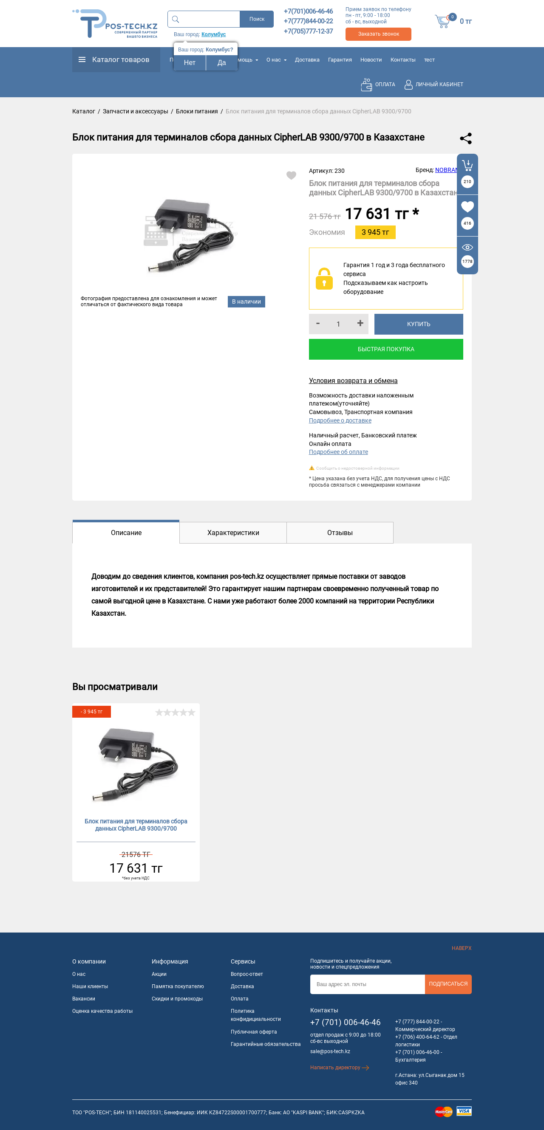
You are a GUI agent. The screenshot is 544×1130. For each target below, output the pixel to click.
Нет (190, 62)
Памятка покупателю (178, 986)
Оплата (240, 999)
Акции (159, 974)
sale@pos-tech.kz (330, 1051)
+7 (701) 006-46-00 (417, 1052)
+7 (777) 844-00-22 (417, 1022)
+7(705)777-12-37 (308, 31)
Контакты (403, 59)
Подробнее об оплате (338, 451)
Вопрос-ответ (247, 974)
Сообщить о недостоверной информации (358, 468)
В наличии (246, 301)
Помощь (244, 59)
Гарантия (340, 59)
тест (429, 59)
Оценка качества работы (102, 1011)
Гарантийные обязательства (266, 1044)
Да (222, 62)
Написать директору (339, 1068)
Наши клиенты (90, 986)
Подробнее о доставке (340, 420)
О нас (276, 59)
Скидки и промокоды (177, 999)
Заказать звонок (378, 34)
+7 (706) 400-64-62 (417, 1037)
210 (467, 181)
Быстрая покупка (386, 349)
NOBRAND (449, 169)
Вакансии (83, 999)
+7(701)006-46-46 (308, 11)
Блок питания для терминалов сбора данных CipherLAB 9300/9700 (136, 825)
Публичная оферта (254, 1032)
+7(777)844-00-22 (308, 21)
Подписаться (448, 984)
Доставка (307, 59)
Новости (371, 59)
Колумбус (213, 34)
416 (467, 223)
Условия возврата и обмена (353, 381)
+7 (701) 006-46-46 (345, 1022)
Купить (419, 324)
